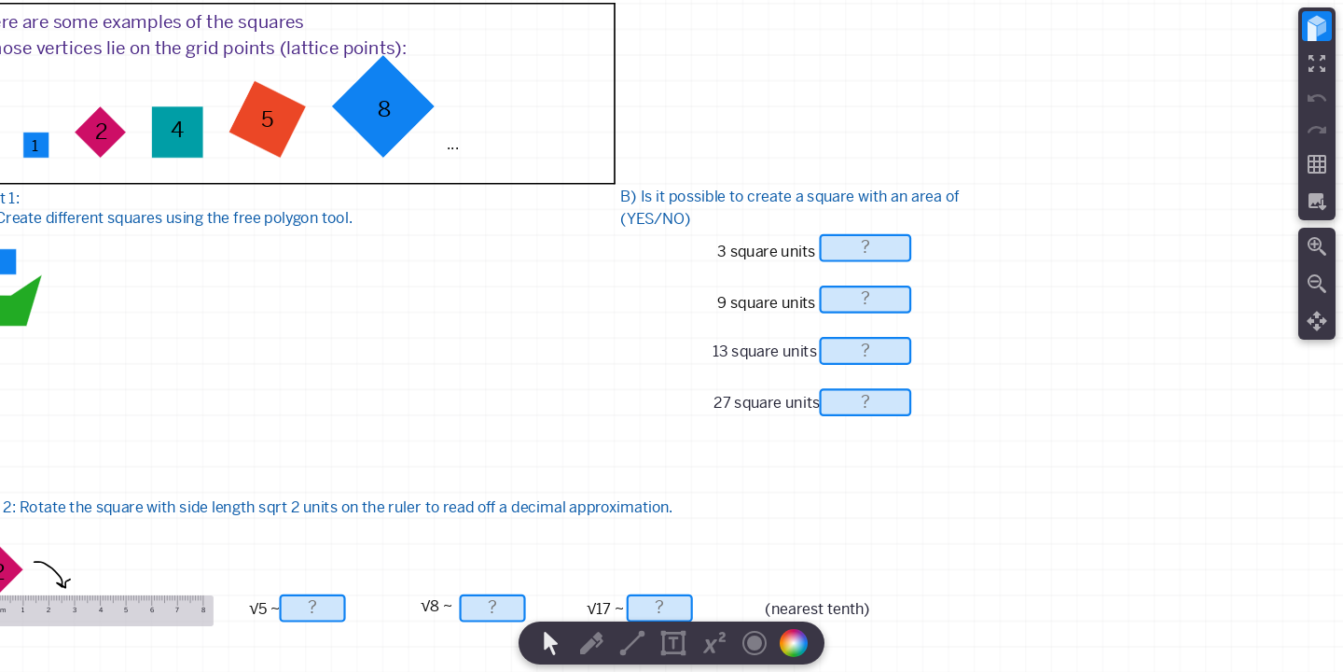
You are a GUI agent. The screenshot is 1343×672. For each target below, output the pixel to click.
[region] (671, 336)
